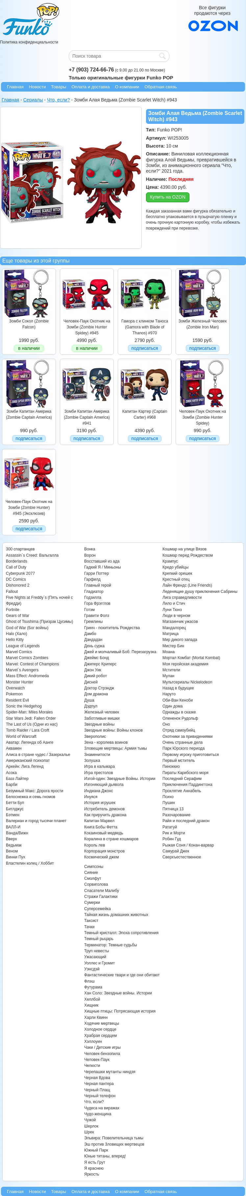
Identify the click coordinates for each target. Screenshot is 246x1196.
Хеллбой (92, 999)
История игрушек (99, 802)
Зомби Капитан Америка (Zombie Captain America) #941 (87, 417)
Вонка (89, 549)
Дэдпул (90, 706)
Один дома (172, 706)
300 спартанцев (20, 549)
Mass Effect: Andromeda (27, 676)
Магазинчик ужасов (180, 621)
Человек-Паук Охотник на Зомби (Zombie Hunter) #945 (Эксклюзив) (29, 507)
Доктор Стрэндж (99, 688)
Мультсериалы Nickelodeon (187, 682)
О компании (127, 86)
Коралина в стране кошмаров (111, 839)
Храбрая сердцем (100, 1035)
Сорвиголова (96, 884)
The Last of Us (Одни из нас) (32, 724)
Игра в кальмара (99, 766)
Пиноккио (171, 766)
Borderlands (16, 561)
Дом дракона (96, 694)
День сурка (94, 646)
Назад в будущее (178, 688)
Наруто (169, 694)
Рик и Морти (173, 833)
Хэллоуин (93, 1041)
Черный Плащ (97, 1090)
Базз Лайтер (17, 778)
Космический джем (101, 857)
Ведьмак (14, 845)
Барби (11, 784)
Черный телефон (99, 1096)
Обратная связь (160, 86)
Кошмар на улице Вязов (184, 549)
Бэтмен (12, 815)
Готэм (89, 609)
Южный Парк (96, 1150)
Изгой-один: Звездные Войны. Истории (119, 778)
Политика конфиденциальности (29, 42)
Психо (168, 796)
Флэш (89, 981)
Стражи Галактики (100, 896)
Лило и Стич (173, 603)
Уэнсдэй (91, 969)
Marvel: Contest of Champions (32, 664)
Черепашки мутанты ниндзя (109, 1072)
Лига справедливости (182, 597)
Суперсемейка (97, 908)
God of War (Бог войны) (27, 628)
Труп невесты (96, 951)
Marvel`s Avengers (22, 670)
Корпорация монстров (104, 851)
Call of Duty (16, 567)
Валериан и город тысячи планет (36, 821)
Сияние (91, 872)
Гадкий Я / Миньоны (102, 567)
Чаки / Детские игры (102, 1047)
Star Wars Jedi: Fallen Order (31, 718)
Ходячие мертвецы (101, 1023)
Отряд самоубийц (178, 730)
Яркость (91, 1174)
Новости (37, 86)
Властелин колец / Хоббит (30, 863)
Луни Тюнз (172, 609)
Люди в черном (176, 615)
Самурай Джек (175, 851)
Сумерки (92, 902)
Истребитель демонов (104, 809)
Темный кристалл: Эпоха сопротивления (121, 933)
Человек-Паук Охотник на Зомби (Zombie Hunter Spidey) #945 (86, 327)
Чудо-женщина (97, 1114)
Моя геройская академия (185, 664)
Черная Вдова (97, 1077)
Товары (58, 86)
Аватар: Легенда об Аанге (29, 742)
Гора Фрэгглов (97, 603)
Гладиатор (93, 591)
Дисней (91, 682)
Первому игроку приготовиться (190, 754)
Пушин (168, 802)
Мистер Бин (173, 646)
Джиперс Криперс (100, 664)
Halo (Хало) (16, 633)
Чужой (90, 1120)
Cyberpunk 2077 (20, 573)
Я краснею (94, 1168)
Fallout (12, 591)
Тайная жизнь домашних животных (116, 914)
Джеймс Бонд (96, 657)
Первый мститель (178, 760)
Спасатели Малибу (101, 890)
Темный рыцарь (98, 938)
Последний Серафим (182, 778)
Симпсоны (93, 866)
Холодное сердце (100, 1029)
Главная (15, 86)
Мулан (168, 676)
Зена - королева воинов (106, 742)
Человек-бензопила (102, 1053)
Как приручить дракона (105, 815)
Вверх (11, 839)
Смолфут (92, 878)
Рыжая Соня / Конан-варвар (188, 845)
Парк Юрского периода (183, 748)
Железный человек (101, 712)
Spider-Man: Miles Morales (29, 712)
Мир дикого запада (179, 639)
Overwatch (15, 688)
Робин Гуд (171, 839)
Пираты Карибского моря (185, 772)
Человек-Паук (97, 1059)
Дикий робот (95, 676)
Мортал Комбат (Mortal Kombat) (191, 657)
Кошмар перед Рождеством (187, 555)
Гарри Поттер (96, 573)
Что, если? (94, 1101)
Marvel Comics (19, 652)
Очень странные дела (182, 742)
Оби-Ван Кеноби (177, 700)
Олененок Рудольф (180, 718)
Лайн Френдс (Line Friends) (187, 585)
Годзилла (92, 597)
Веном (12, 851)
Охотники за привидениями (187, 736)
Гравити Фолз (96, 615)
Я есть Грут (94, 1162)
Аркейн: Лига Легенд (24, 766)
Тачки (89, 927)
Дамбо (90, 633)
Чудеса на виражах (101, 1108)
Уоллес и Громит (99, 963)
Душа (89, 700)
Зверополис (95, 736)
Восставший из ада (101, 561)
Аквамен (14, 748)
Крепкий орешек (177, 573)
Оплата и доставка (90, 86)
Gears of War (17, 615)
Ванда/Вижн (17, 833)
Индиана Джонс (98, 791)
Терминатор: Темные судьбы (110, 945)
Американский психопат (28, 760)
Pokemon (14, 694)
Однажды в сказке (179, 712)
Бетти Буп (15, 802)
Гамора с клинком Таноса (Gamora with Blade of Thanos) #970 (144, 327)
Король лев (94, 845)
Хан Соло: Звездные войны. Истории (118, 993)
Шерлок (91, 1126)
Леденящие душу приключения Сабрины (199, 591)
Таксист (91, 920)
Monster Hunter (19, 682)
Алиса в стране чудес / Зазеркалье (38, 754)
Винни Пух (15, 857)
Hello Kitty (15, 639)
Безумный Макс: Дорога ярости (34, 791)
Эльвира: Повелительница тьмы (113, 1138)
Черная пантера (99, 1083)
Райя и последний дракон (185, 821)
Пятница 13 (173, 809)
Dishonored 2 (17, 585)
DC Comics (16, 579)
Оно (166, 724)
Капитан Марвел (99, 821)
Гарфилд (92, 579)
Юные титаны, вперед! (105, 1156)
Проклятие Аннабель (181, 791)
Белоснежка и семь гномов (30, 796)
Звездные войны (99, 724)
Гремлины (93, 621)
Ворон (90, 555)
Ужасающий (95, 957)
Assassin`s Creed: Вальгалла (32, 555)
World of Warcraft (21, 736)
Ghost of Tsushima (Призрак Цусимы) (39, 621)
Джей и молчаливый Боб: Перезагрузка (120, 652)
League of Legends (23, 646)
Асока (11, 772)
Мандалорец (174, 628)
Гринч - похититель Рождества (112, 628)
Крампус (170, 561)
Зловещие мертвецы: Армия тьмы (115, 748)
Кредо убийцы (175, 567)
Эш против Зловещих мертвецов (114, 1144)
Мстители (171, 670)
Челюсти (92, 1065)
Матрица (170, 633)
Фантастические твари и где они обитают (122, 975)
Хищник (91, 1005)
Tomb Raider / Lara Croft (27, 730)
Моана (168, 652)
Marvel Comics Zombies (27, 657)
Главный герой (97, 585)
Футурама (93, 987)
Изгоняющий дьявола (104, 784)
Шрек (89, 1132)
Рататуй (169, 827)
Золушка (92, 760)
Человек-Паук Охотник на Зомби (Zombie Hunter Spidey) (202, 417)
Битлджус (15, 809)
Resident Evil (17, 700)
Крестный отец (175, 579)
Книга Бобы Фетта (100, 827)
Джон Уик (92, 670)
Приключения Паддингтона (187, 784)
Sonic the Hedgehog (24, 706)
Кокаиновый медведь (103, 833)
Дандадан (93, 639)
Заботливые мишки (102, 718)
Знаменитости (97, 754)
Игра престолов (98, 772)
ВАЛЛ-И (13, 827)
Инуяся (90, 796)
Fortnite (12, 609)
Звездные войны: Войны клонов (113, 730)
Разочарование (176, 815)
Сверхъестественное (181, 857)
